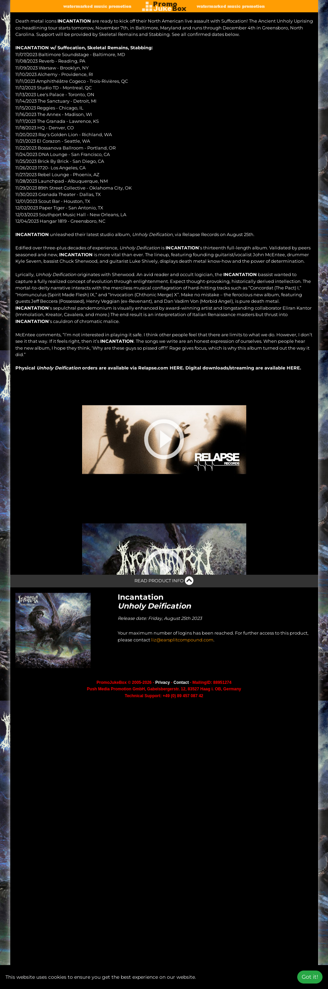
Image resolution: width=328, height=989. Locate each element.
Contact (181, 742)
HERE (176, 367)
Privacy (162, 742)
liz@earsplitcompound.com (182, 699)
